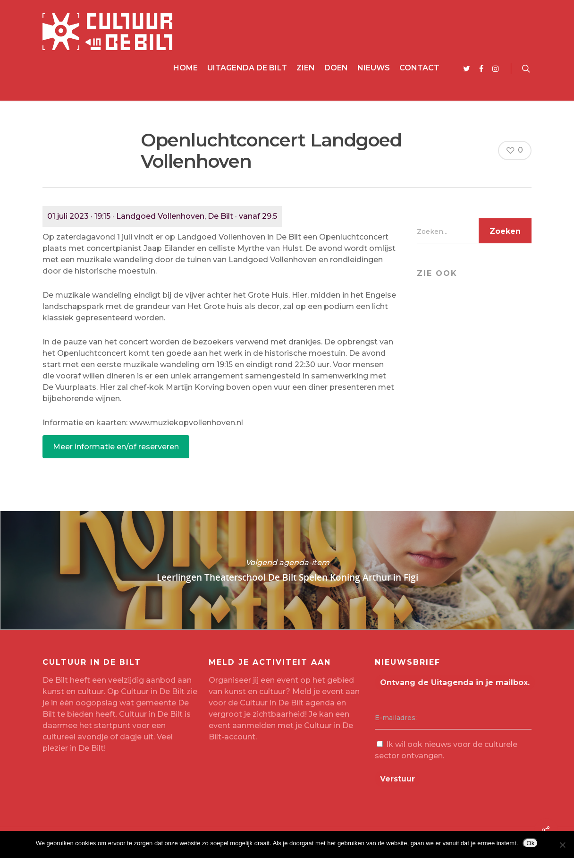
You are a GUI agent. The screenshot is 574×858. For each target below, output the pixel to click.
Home (185, 67)
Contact (419, 67)
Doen (336, 67)
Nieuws (373, 67)
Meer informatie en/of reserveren (116, 446)
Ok (530, 843)
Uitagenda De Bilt (247, 67)
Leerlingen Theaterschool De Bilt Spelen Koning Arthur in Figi (287, 570)
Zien (305, 67)
